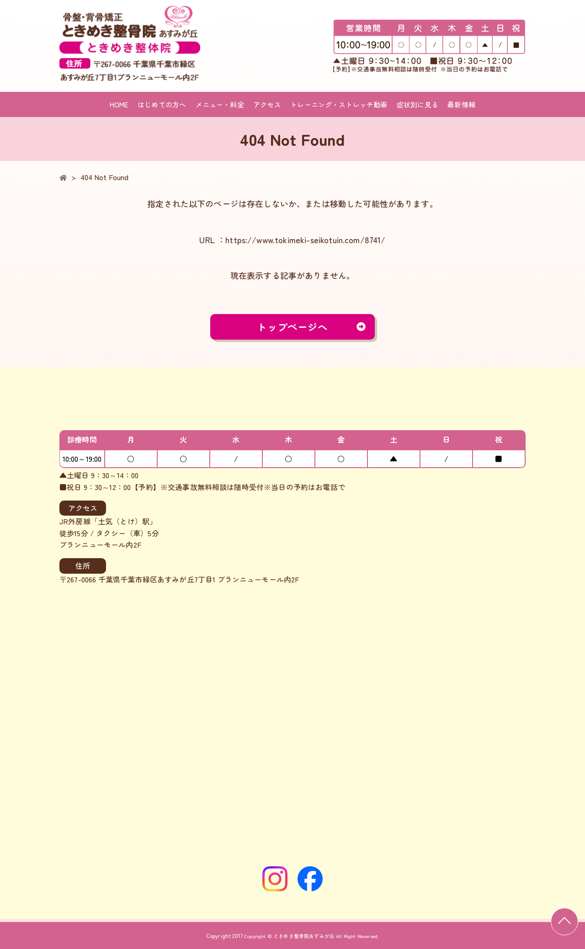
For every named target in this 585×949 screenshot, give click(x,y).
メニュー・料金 (220, 104)
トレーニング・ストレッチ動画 (338, 104)
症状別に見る (417, 104)
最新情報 (461, 104)
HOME (119, 104)
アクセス (267, 104)
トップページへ (292, 328)
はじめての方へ (162, 104)
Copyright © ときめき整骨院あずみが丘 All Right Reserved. (312, 935)
